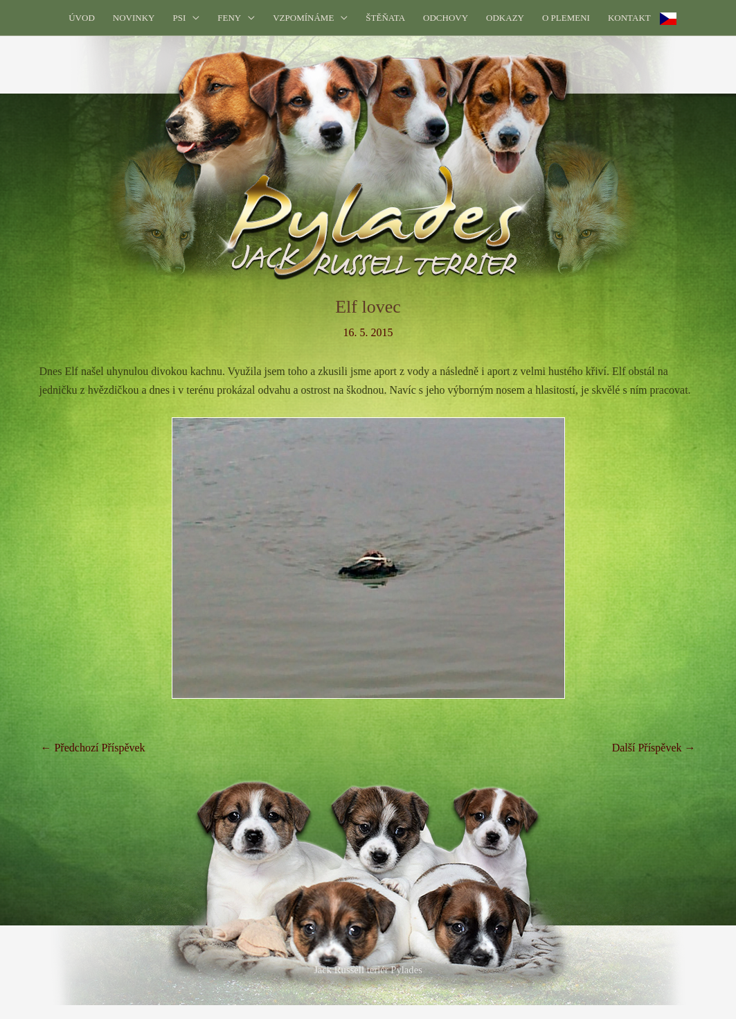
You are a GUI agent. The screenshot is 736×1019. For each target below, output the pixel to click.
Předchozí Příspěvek (93, 748)
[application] (192, 17)
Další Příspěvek (654, 748)
